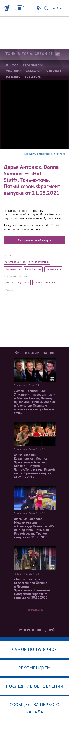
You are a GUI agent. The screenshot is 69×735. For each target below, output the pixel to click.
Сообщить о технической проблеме (44, 153)
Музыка (9, 282)
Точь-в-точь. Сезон (29, 53)
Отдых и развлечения (44, 282)
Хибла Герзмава (33, 269)
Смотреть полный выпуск (34, 240)
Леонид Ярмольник (39, 261)
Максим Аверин (13, 269)
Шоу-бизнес (23, 282)
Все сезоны (33, 77)
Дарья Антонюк (53, 269)
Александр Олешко (15, 261)
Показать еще (35, 610)
